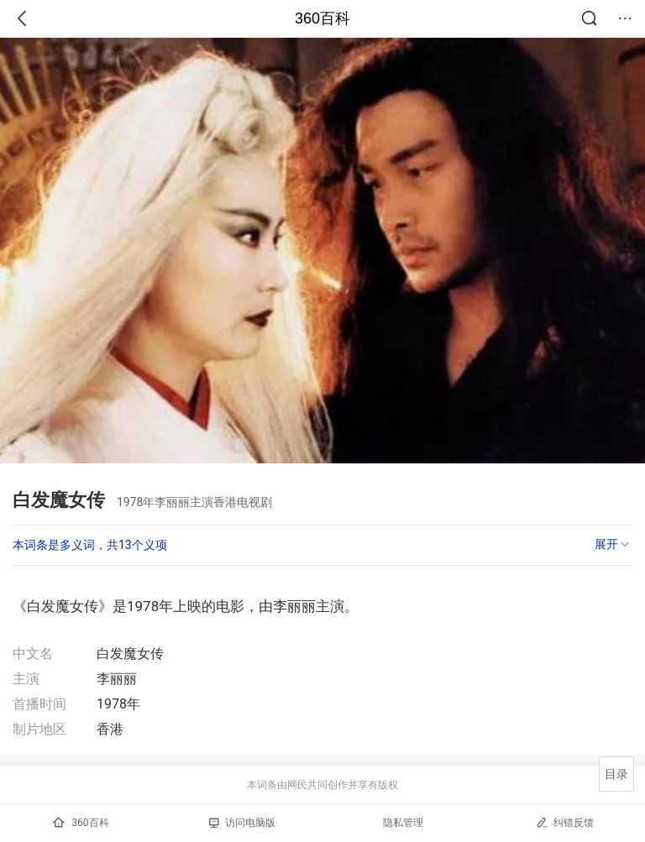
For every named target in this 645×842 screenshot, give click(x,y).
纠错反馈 (565, 822)
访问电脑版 (242, 823)
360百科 (322, 18)
